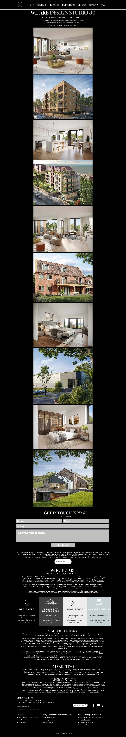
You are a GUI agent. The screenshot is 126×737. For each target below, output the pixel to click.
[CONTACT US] (63, 561)
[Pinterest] (103, 705)
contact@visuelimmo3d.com (90, 725)
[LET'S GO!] (63, 545)
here (80, 557)
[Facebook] (93, 705)
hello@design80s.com (23, 706)
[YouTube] (98, 705)
